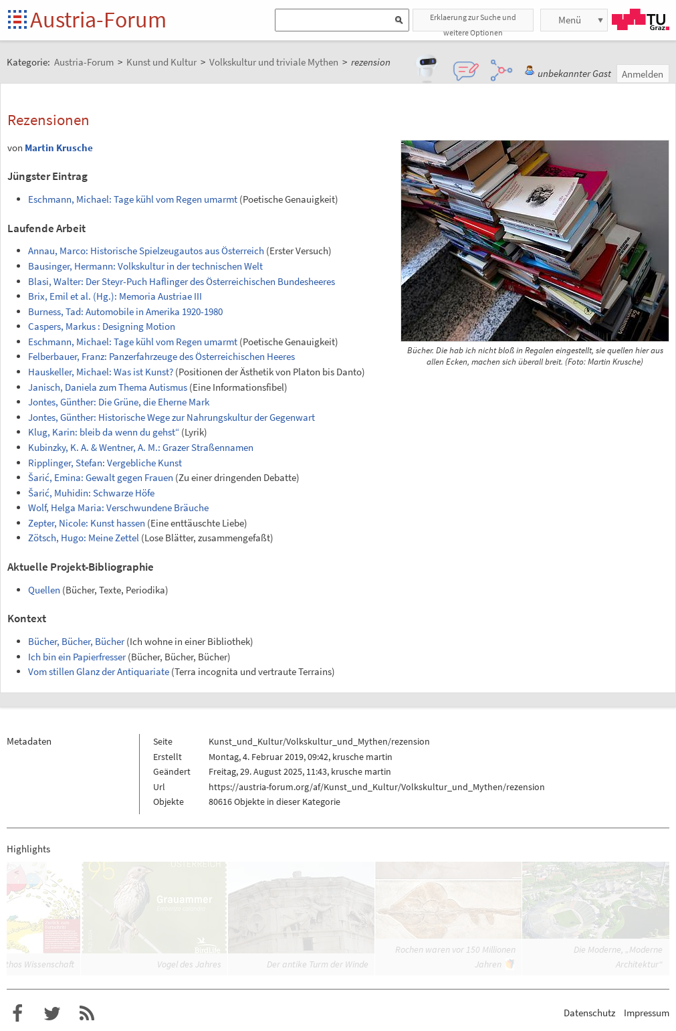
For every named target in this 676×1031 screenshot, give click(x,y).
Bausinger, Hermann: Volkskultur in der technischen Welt (145, 266)
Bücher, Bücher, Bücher (76, 641)
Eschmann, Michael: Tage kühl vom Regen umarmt (132, 199)
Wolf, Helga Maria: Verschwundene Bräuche (118, 507)
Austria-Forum (98, 19)
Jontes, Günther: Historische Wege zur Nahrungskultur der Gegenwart (171, 417)
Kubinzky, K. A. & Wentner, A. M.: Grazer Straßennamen (140, 447)
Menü (569, 19)
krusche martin (362, 757)
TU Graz (640, 19)
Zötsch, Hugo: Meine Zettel (83, 537)
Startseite (18, 20)
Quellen (44, 589)
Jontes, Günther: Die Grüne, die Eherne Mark (118, 401)
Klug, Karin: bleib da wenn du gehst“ (103, 432)
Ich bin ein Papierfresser (77, 656)
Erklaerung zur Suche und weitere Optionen (473, 21)
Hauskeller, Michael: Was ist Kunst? (100, 371)
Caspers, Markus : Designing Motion (101, 326)
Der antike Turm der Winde (317, 964)
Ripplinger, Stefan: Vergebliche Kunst (105, 462)
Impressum (646, 1012)
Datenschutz (589, 1012)
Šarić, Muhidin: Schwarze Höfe (91, 492)
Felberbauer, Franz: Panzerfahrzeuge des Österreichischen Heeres (161, 356)
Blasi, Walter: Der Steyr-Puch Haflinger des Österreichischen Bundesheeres (181, 281)
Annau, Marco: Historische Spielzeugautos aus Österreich (146, 250)
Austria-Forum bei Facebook (17, 1013)
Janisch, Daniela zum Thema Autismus (107, 387)
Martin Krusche (59, 147)
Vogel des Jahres (189, 964)
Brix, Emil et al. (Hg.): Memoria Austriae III (115, 296)
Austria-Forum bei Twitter (52, 1013)
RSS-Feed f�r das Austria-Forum (87, 1013)
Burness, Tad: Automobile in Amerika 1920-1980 (125, 311)
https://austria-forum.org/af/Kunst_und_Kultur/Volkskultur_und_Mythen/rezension (377, 787)
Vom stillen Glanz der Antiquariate (98, 671)
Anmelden (642, 74)
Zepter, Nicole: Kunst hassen (86, 523)
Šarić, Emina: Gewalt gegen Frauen (100, 477)
